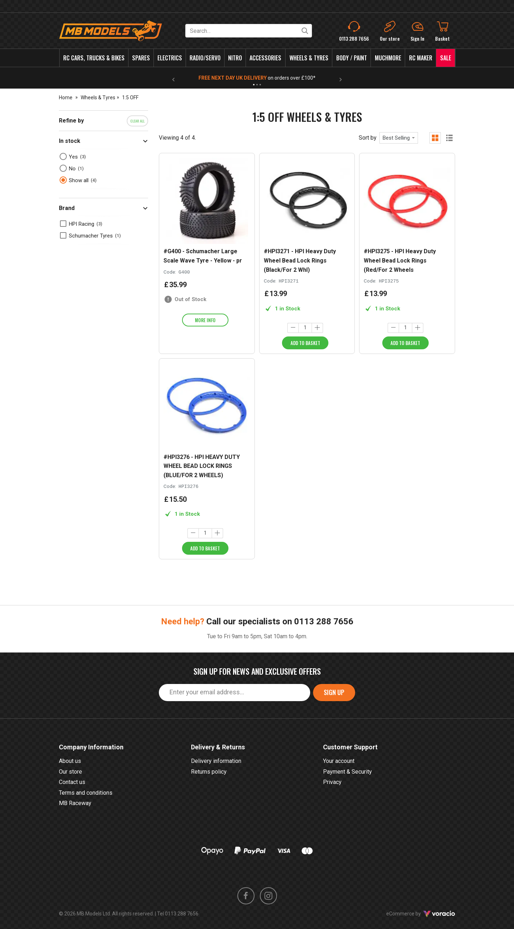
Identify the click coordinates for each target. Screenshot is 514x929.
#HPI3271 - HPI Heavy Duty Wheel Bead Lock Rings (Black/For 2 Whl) (300, 260)
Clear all (137, 121)
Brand (67, 208)
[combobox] (398, 138)
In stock (69, 141)
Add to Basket (305, 342)
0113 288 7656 (323, 621)
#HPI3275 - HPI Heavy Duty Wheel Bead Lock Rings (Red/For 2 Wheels (400, 260)
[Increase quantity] (317, 328)
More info (205, 320)
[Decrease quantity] (293, 328)
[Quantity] (305, 328)
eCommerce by (420, 913)
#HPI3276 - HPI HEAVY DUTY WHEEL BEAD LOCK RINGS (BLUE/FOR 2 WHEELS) (201, 466)
